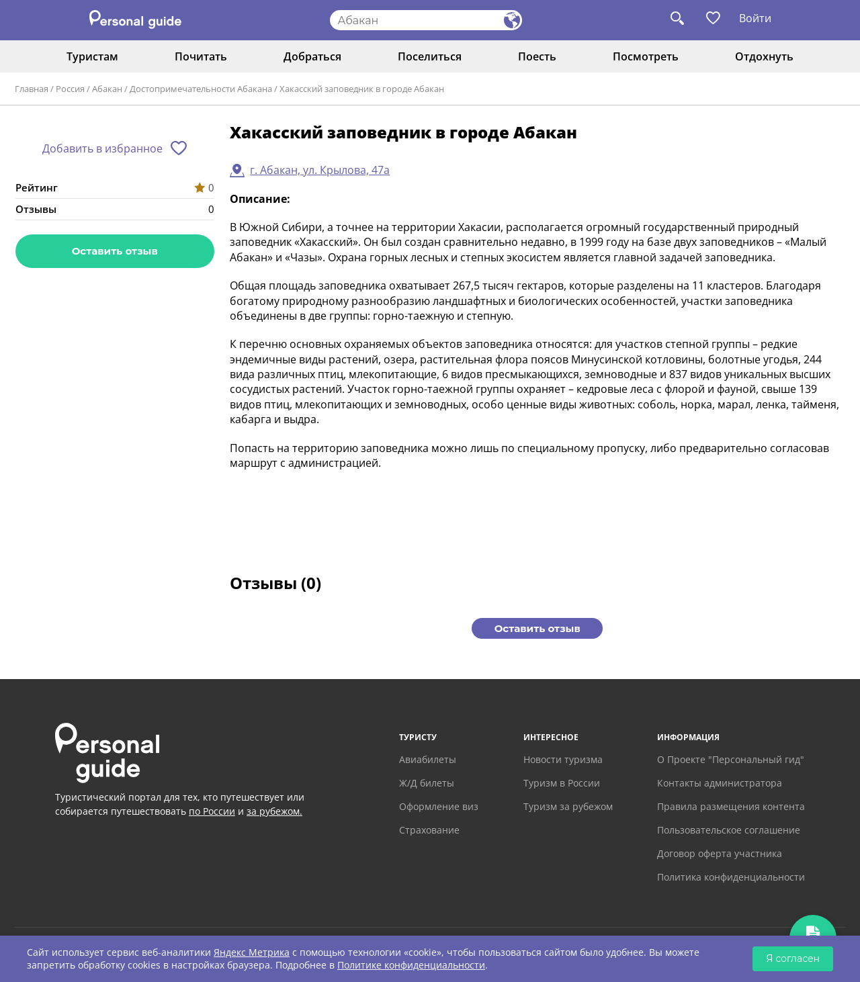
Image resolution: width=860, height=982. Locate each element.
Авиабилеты (427, 759)
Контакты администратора (719, 782)
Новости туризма (563, 759)
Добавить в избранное (102, 148)
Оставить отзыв (115, 250)
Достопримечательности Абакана (201, 89)
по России (212, 811)
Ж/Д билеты (426, 782)
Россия (70, 89)
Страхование (429, 829)
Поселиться (430, 56)
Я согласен (793, 958)
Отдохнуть (764, 56)
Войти (755, 18)
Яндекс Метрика (252, 952)
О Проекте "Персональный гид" (730, 759)
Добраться (312, 56)
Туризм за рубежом (568, 806)
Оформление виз (438, 806)
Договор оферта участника (719, 853)
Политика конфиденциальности (731, 877)
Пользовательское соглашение (728, 829)
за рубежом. (274, 811)
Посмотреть (646, 56)
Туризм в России (561, 782)
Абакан (107, 89)
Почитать (201, 56)
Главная (31, 89)
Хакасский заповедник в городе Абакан (362, 89)
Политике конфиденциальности (411, 964)
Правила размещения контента (731, 806)
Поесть (537, 56)
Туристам (92, 56)
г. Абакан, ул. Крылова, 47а (320, 170)
